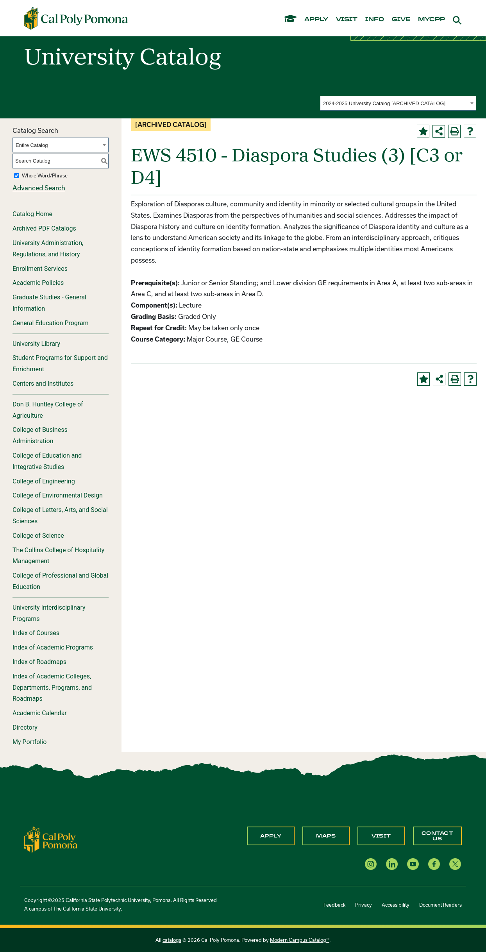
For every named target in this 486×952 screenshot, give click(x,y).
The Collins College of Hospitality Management (58, 555)
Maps (326, 836)
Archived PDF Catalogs (44, 228)
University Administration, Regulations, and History (48, 248)
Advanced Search (39, 187)
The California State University (87, 908)
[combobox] (398, 103)
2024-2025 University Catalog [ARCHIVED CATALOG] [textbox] (384, 103)
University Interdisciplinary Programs (49, 613)
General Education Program (51, 323)
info (374, 19)
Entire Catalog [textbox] (32, 145)
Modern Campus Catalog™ (299, 940)
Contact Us (438, 835)
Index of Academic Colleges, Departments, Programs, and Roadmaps (52, 688)
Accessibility (395, 904)
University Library (36, 343)
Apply (271, 836)
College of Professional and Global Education (60, 581)
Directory (25, 727)
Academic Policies (38, 282)
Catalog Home (32, 214)
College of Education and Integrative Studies (47, 461)
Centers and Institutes (43, 383)
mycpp (431, 19)
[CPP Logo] (50, 839)
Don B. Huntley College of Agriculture (48, 410)
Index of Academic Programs (53, 647)
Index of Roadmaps (39, 662)
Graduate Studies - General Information (49, 302)
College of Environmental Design (58, 495)
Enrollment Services (40, 268)
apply (316, 19)
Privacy (363, 904)
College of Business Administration (40, 435)
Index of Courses (36, 633)
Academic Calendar (40, 713)
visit (346, 19)
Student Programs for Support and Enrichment (60, 363)
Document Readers (440, 904)
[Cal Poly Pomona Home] (76, 18)
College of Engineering (44, 481)
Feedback (334, 904)
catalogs (172, 940)
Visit (381, 836)
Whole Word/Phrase (45, 175)
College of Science (38, 535)
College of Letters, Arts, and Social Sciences (60, 515)
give (401, 19)
